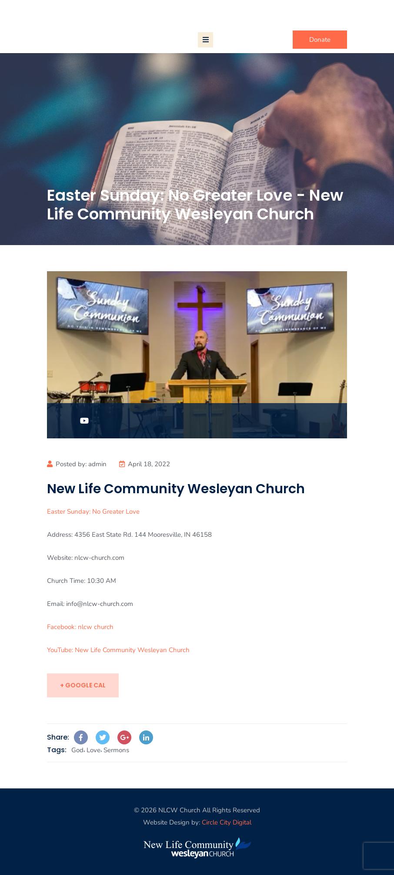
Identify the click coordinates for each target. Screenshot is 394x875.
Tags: (57, 750)
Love (93, 750)
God (77, 750)
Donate (320, 39)
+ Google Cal (83, 685)
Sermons (116, 750)
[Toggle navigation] (205, 39)
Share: (58, 737)
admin (97, 464)
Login (339, 12)
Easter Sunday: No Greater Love (93, 511)
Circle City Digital (226, 822)
